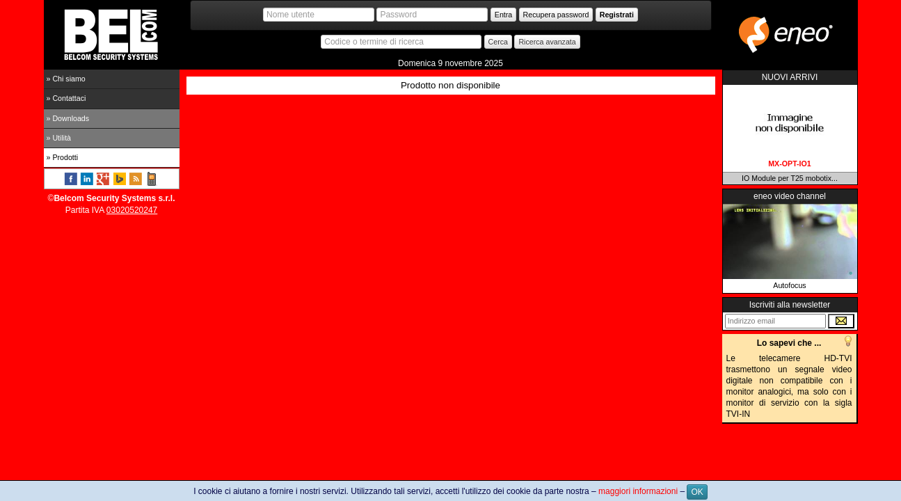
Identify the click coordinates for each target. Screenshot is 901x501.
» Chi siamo (66, 78)
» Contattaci (66, 98)
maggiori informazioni (638, 491)
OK (697, 492)
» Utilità (59, 138)
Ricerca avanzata (546, 42)
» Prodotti (63, 157)
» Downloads (68, 118)
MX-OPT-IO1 (789, 163)
